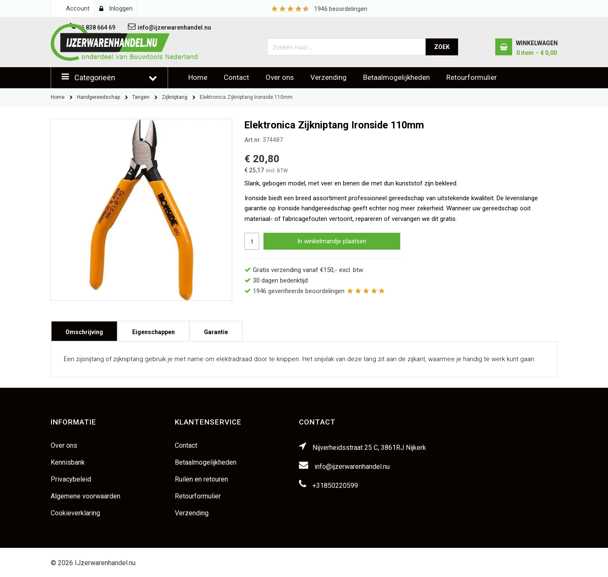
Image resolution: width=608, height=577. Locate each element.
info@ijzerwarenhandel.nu (352, 467)
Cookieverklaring (75, 513)
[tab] (84, 331)
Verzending (328, 77)
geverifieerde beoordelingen (299, 291)
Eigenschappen (153, 329)
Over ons (280, 77)
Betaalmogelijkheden (396, 77)
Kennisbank (68, 462)
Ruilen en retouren (201, 479)
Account (78, 8)
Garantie (216, 329)
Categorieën (94, 77)
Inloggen (121, 8)
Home (197, 77)
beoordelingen (340, 8)
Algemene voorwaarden (85, 496)
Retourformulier (471, 77)
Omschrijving (84, 329)
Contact (236, 77)
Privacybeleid (71, 479)
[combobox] (346, 46)
